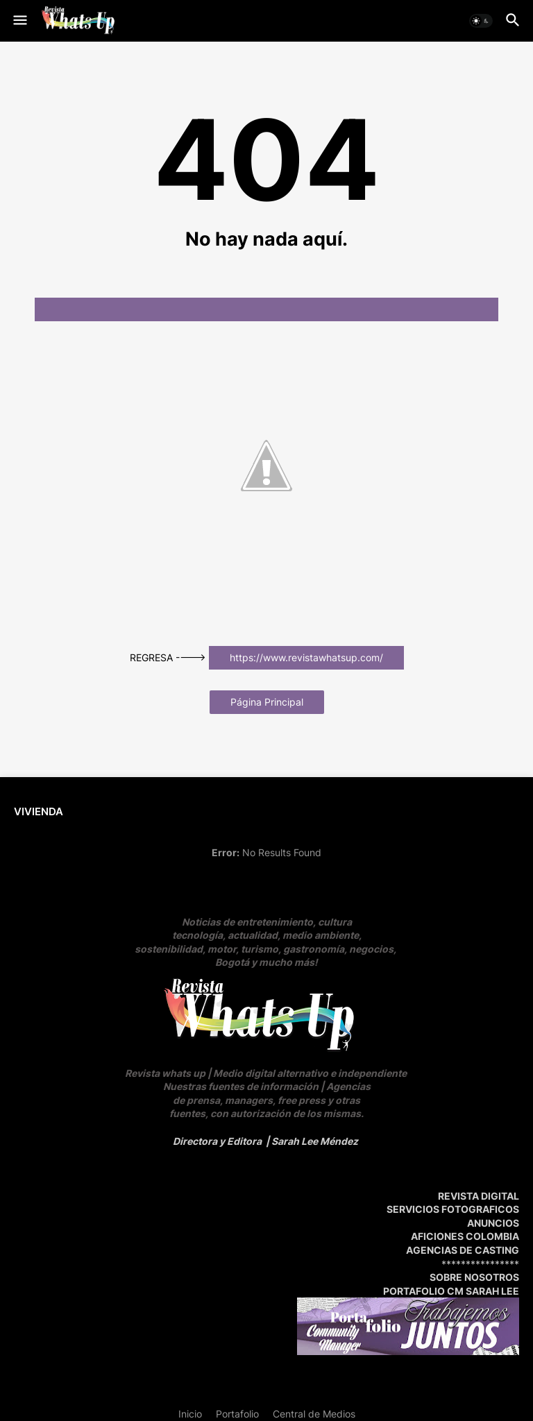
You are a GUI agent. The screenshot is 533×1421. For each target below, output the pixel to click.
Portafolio (237, 1414)
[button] (19, 21)
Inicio (190, 1414)
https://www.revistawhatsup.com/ (306, 657)
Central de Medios (314, 1414)
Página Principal (266, 702)
